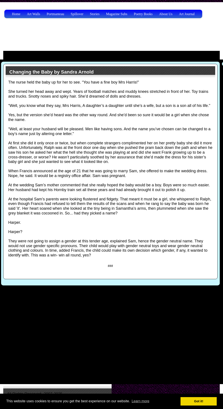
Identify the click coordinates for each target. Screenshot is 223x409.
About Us (166, 14)
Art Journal (187, 14)
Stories (94, 14)
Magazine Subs (116, 14)
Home (16, 14)
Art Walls (33, 14)
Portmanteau (55, 14)
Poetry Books (143, 14)
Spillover (77, 14)
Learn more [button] (140, 401)
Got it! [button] (198, 401)
